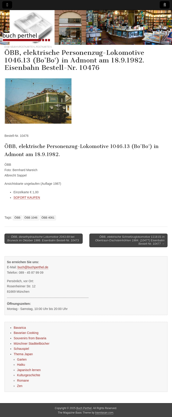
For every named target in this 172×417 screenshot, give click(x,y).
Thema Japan (23, 354)
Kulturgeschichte (28, 375)
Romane (23, 380)
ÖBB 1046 (30, 217)
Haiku (21, 364)
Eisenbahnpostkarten (19, 46)
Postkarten (44, 46)
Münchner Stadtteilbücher (31, 343)
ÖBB (17, 217)
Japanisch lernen (29, 370)
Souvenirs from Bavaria (30, 338)
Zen (19, 386)
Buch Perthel (84, 408)
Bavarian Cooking (26, 333)
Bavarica (20, 327)
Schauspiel (21, 348)
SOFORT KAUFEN (26, 197)
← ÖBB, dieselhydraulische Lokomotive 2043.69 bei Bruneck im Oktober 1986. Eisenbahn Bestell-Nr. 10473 (43, 238)
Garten (22, 359)
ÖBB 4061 (47, 217)
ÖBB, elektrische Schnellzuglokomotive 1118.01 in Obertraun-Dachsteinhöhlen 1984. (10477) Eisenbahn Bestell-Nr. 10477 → (130, 240)
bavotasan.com (104, 412)
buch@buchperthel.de (32, 267)
